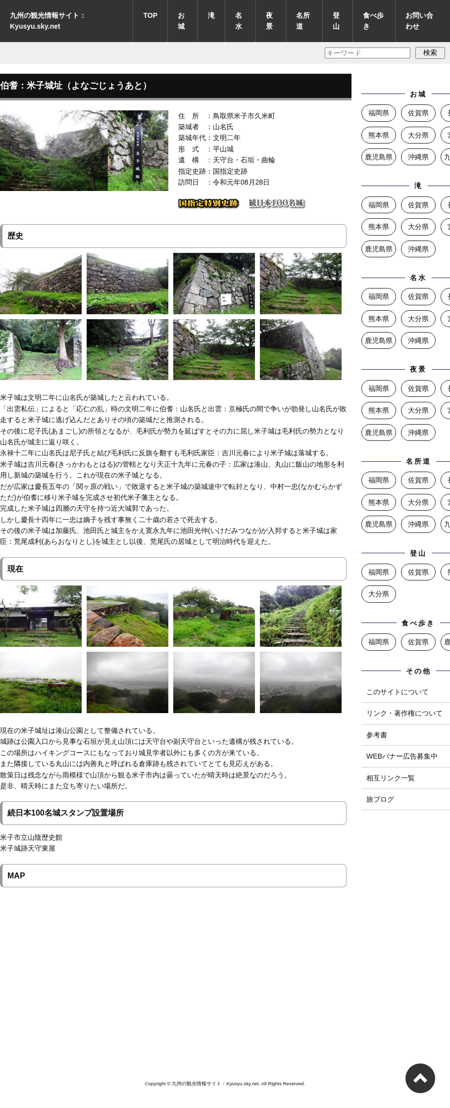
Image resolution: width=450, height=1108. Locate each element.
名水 (238, 20)
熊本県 (378, 135)
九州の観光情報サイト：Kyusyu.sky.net (48, 20)
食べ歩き (373, 20)
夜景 (269, 20)
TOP (150, 15)
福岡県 (378, 113)
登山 (336, 20)
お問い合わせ (419, 20)
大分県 (418, 135)
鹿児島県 (379, 157)
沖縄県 (418, 157)
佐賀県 (418, 113)
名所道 (303, 20)
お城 (181, 20)
